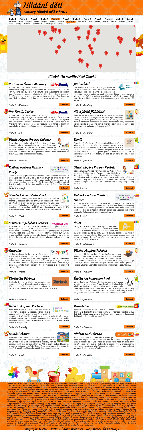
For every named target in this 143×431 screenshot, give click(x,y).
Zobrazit (64, 105)
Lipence (52, 21)
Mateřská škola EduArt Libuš (27, 195)
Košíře (36, 21)
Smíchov (130, 21)
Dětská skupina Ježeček (90, 251)
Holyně (21, 21)
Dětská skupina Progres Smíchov (30, 140)
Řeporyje (113, 21)
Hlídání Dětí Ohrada (88, 334)
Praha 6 (66, 19)
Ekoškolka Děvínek (22, 279)
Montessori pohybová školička (28, 223)
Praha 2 (23, 19)
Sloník (78, 140)
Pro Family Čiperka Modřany (27, 84)
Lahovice (44, 21)
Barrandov (106, 392)
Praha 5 (55, 19)
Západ (130, 19)
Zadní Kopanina (50, 24)
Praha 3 (34, 19)
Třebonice (27, 24)
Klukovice (76, 397)
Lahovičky (105, 423)
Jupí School (81, 84)
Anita (77, 223)
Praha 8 (87, 19)
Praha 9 (98, 19)
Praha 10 (108, 19)
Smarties (15, 251)
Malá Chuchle (71, 21)
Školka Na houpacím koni (92, 279)
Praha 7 (76, 19)
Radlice (97, 21)
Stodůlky (18, 24)
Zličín (68, 24)
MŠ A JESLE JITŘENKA (89, 112)
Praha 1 (12, 19)
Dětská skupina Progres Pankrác (94, 167)
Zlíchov (24, 409)
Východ (119, 19)
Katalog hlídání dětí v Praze (45, 11)
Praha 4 (44, 19)
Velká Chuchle (38, 24)
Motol (90, 21)
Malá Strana (82, 21)
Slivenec (122, 21)
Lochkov (61, 21)
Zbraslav (61, 24)
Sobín (11, 24)
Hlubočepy (12, 21)
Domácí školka (19, 334)
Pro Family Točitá (21, 112)
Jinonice (28, 21)
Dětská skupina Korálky (26, 306)
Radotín (105, 21)
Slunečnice (81, 306)
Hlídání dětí (42, 5)
